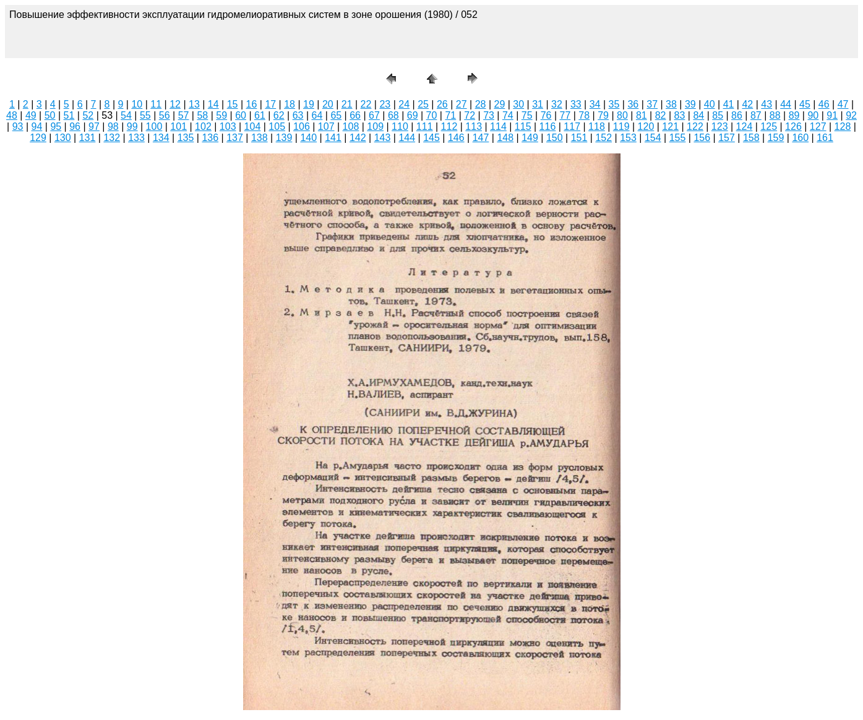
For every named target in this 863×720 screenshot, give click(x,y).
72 (469, 115)
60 (240, 115)
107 (326, 126)
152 (603, 137)
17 (270, 104)
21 (347, 104)
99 (132, 126)
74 (507, 115)
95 (55, 126)
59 (221, 115)
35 (614, 104)
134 (161, 137)
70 (431, 115)
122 (695, 126)
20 (327, 104)
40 (709, 104)
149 (530, 137)
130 (62, 137)
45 (804, 104)
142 (358, 137)
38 (671, 104)
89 (794, 115)
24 (404, 104)
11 (155, 104)
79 (603, 115)
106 (301, 126)
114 (498, 126)
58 (202, 115)
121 (670, 126)
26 (442, 104)
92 (851, 115)
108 (351, 126)
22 (366, 104)
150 (554, 137)
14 (213, 104)
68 (393, 115)
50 (50, 115)
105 (276, 126)
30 (518, 104)
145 (431, 137)
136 (210, 137)
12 (175, 104)
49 (30, 115)
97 (94, 126)
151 (579, 137)
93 (18, 126)
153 (628, 137)
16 (251, 104)
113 (473, 126)
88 (775, 115)
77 (565, 115)
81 (641, 115)
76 (546, 115)
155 (677, 137)
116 (547, 126)
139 (284, 137)
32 (556, 104)
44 (785, 104)
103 (228, 126)
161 (825, 137)
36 (632, 104)
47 (843, 104)
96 (74, 126)
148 (505, 137)
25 (423, 104)
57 (183, 115)
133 (136, 137)
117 (572, 126)
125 (768, 126)
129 (38, 137)
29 (499, 104)
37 (652, 104)
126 (793, 126)
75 (527, 115)
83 (679, 115)
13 (194, 104)
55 (145, 115)
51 (69, 115)
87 (756, 115)
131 (87, 137)
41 (728, 104)
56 (164, 115)
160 (800, 137)
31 (537, 104)
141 (333, 137)
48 (11, 115)
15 (232, 104)
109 (375, 126)
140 (308, 137)
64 (317, 115)
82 (660, 115)
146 (456, 137)
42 (747, 104)
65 (335, 115)
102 (203, 126)
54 (126, 115)
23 (384, 104)
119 (621, 126)
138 (259, 137)
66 (355, 115)
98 (113, 126)
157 (726, 137)
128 (843, 126)
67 (374, 115)
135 (186, 137)
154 (653, 137)
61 (259, 115)
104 (252, 126)
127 (818, 126)
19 (308, 104)
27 (461, 104)
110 (400, 126)
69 (412, 115)
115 (523, 126)
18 (289, 104)
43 (766, 104)
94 (37, 126)
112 (449, 126)
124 (744, 126)
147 (481, 137)
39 (690, 104)
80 (622, 115)
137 (234, 137)
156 (701, 137)
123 (719, 126)
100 (154, 126)
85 (717, 115)
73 (488, 115)
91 (832, 115)
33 (576, 104)
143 (382, 137)
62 (279, 115)
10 (136, 104)
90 (812, 115)
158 (751, 137)
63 (298, 115)
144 (406, 137)
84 (698, 115)
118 (596, 126)
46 (824, 104)
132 (111, 137)
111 (424, 126)
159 (776, 137)
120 (646, 126)
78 (584, 115)
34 (595, 104)
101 (178, 126)
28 (480, 104)
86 (736, 115)
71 (450, 115)
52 (87, 115)
